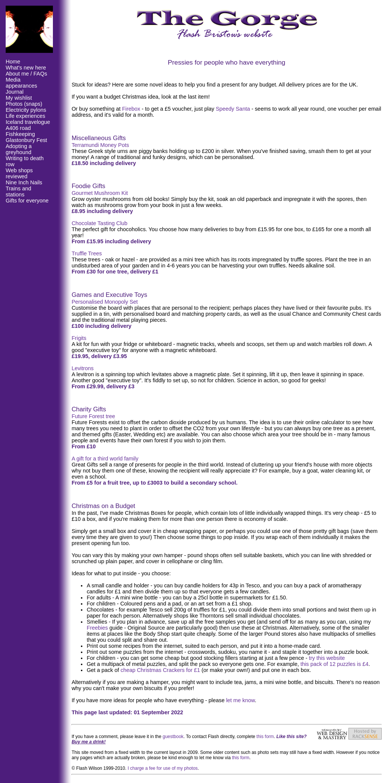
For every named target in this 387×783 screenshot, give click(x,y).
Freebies (97, 628)
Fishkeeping (20, 134)
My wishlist (19, 98)
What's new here (26, 68)
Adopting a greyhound (19, 149)
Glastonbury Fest (26, 140)
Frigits (78, 338)
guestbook (173, 736)
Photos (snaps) (24, 104)
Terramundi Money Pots (100, 145)
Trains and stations (18, 191)
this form (265, 736)
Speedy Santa (233, 109)
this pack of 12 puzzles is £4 (334, 664)
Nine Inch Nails (24, 182)
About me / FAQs (26, 74)
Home (13, 62)
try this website (327, 658)
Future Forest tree (93, 416)
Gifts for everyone (27, 201)
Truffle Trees (86, 253)
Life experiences (25, 116)
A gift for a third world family (104, 459)
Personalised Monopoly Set (104, 302)
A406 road (18, 128)
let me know (240, 700)
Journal (14, 92)
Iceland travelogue (28, 122)
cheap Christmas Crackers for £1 (160, 670)
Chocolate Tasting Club (99, 223)
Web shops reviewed (19, 173)
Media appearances (21, 83)
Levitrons (82, 368)
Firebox (131, 109)
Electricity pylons (26, 110)
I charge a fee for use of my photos (163, 768)
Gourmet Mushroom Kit (99, 193)
